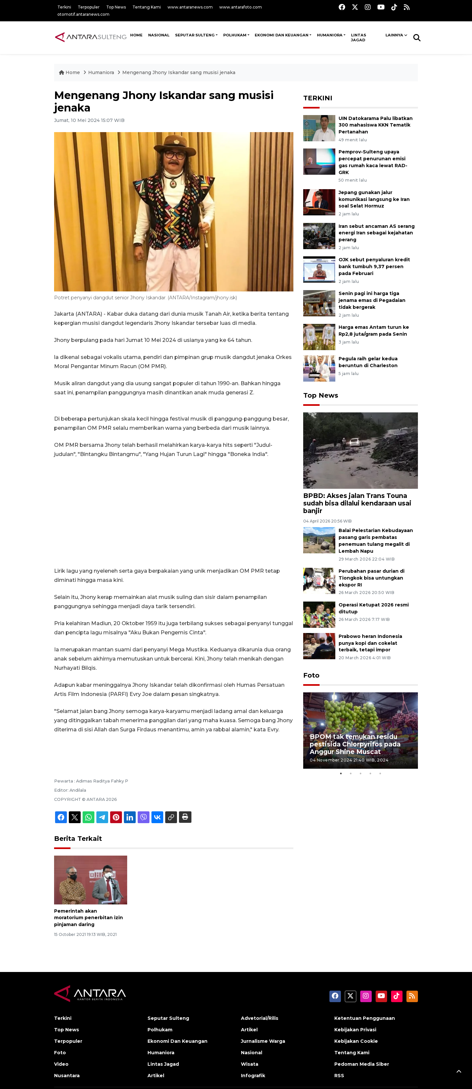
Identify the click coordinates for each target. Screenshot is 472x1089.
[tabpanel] (360, 730)
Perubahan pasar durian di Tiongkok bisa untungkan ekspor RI (371, 578)
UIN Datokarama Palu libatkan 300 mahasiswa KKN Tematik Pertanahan (376, 125)
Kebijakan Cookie (356, 1041)
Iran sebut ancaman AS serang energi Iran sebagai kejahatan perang (377, 233)
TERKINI (317, 98)
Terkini (64, 7)
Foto (311, 675)
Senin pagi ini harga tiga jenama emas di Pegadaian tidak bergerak (372, 300)
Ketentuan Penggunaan (364, 1018)
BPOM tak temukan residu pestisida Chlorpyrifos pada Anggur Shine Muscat (355, 744)
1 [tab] (341, 773)
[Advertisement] (173, 513)
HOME (136, 35)
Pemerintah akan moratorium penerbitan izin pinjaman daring (88, 918)
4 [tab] (370, 773)
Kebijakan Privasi (355, 1030)
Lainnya (394, 35)
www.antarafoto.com (240, 7)
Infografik (253, 1076)
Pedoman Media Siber (361, 1064)
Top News (116, 7)
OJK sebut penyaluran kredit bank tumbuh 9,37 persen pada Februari (374, 266)
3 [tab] (360, 773)
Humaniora (330, 35)
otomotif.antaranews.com (83, 14)
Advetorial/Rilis (259, 1018)
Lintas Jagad (358, 38)
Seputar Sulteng (195, 35)
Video (61, 1064)
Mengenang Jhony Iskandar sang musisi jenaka (178, 72)
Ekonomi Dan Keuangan (281, 35)
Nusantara (67, 1076)
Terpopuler (89, 7)
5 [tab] (380, 773)
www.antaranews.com (190, 7)
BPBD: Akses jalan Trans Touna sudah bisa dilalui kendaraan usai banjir (357, 503)
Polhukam (234, 35)
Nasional (251, 1053)
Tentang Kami (146, 7)
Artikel (156, 1076)
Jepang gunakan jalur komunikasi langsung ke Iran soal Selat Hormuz (374, 199)
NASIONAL (158, 35)
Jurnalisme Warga (263, 1041)
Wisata (249, 1064)
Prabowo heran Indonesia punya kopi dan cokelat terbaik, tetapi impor (370, 643)
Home (70, 72)
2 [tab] (350, 773)
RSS (339, 1076)
